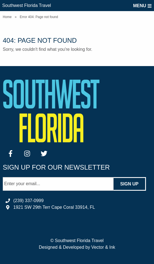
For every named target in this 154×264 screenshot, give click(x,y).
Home (7, 17)
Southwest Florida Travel (26, 5)
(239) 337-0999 (28, 200)
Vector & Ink (103, 247)
